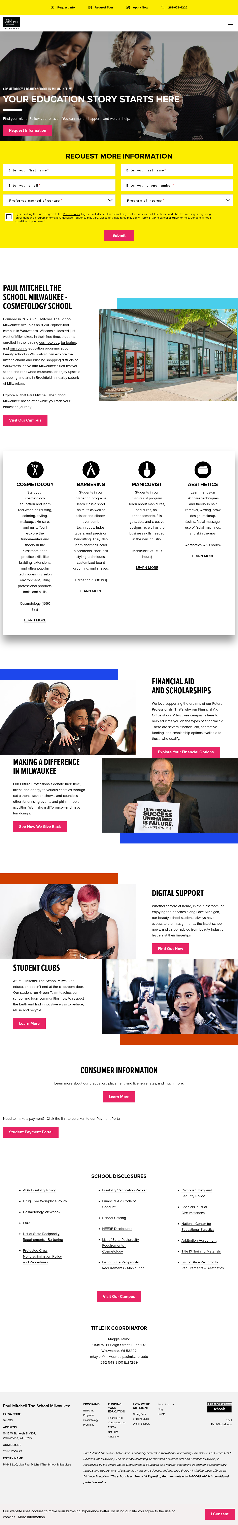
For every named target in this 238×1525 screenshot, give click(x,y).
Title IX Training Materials (201, 1251)
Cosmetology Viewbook (41, 1212)
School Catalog (114, 1218)
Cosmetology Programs (90, 1422)
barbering (68, 342)
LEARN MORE (35, 620)
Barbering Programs (88, 1413)
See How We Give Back (40, 826)
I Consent (220, 1514)
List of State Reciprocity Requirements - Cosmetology (120, 1245)
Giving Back (139, 1414)
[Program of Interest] (177, 200)
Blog (160, 1409)
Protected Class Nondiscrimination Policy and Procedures (42, 1256)
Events (161, 1414)
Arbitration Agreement (198, 1240)
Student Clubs (141, 1419)
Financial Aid (115, 1418)
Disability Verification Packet (124, 1190)
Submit (119, 235)
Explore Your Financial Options (186, 752)
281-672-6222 (12, 1451)
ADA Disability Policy (39, 1190)
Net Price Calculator (114, 1434)
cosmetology (49, 342)
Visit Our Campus (25, 420)
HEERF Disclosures (117, 1228)
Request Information (27, 130)
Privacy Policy (71, 214)
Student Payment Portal (31, 1132)
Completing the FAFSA (116, 1425)
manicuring (18, 348)
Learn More (29, 1023)
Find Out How (170, 948)
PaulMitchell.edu (221, 1424)
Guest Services (166, 1404)
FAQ (26, 1223)
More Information (31, 1517)
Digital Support (141, 1423)
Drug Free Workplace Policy (45, 1201)
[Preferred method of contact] (59, 200)
